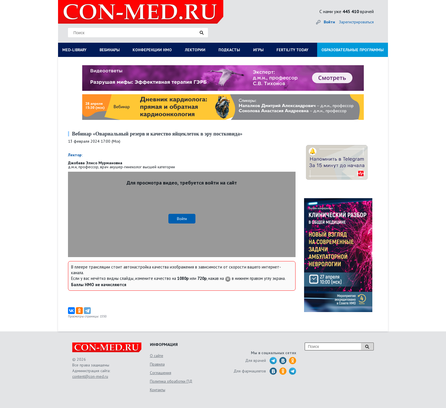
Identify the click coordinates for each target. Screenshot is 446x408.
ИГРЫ (258, 49)
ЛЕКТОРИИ (195, 49)
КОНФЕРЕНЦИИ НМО (152, 49)
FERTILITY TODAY (292, 49)
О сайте (156, 355)
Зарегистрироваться (356, 21)
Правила (157, 364)
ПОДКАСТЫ (229, 49)
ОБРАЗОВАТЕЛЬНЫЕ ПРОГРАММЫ (352, 49)
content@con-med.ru (90, 376)
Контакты (157, 389)
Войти (329, 22)
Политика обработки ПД (171, 381)
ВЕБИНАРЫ (110, 49)
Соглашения (160, 372)
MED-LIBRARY (74, 49)
